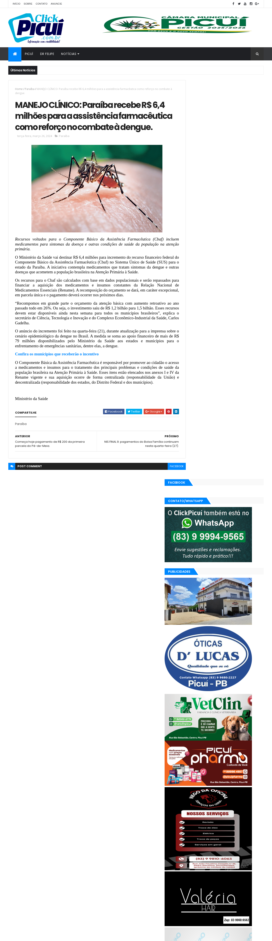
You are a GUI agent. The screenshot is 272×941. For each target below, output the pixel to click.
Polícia (191, 875)
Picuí (29, 54)
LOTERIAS (222, 867)
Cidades (205, 860)
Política (205, 875)
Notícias (68, 54)
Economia (222, 860)
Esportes (192, 867)
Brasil (190, 860)
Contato (41, 3)
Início (16, 3)
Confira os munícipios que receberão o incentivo (57, 372)
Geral (207, 867)
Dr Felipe (47, 54)
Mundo (238, 867)
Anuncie (56, 3)
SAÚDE (235, 875)
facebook (167, 490)
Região (220, 875)
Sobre (28, 3)
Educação (241, 860)
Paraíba (29, 89)
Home (19, 89)
